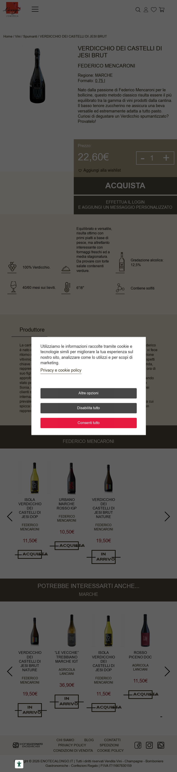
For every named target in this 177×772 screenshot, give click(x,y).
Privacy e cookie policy (60, 370)
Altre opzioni (88, 393)
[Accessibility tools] (19, 764)
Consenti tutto (89, 423)
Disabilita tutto (88, 408)
